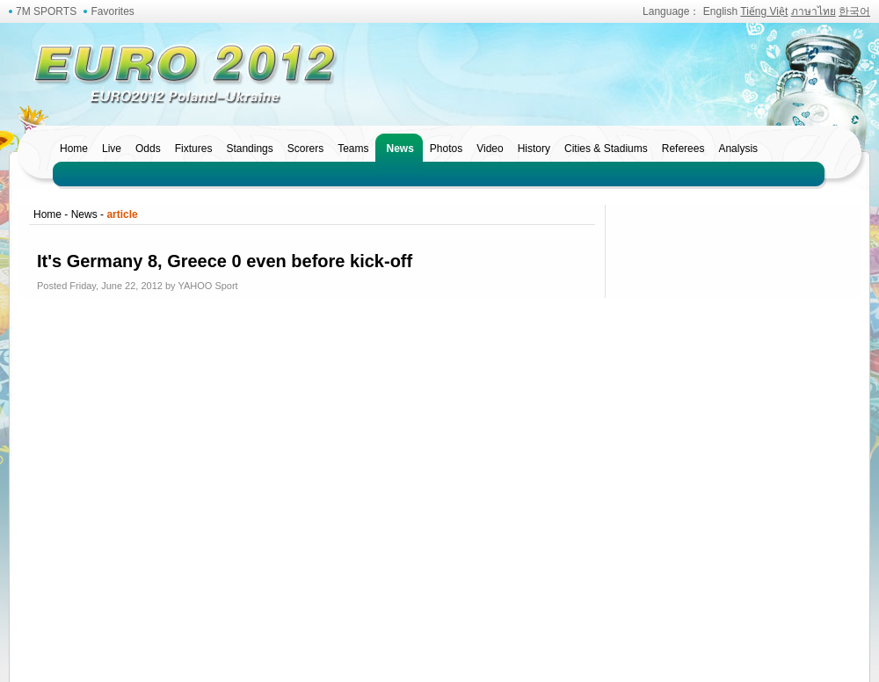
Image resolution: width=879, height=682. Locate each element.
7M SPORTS (46, 11)
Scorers (305, 148)
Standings (249, 148)
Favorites (112, 11)
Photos (446, 148)
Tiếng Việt (764, 11)
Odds (148, 148)
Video (489, 148)
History (534, 148)
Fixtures (194, 148)
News (399, 148)
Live (111, 148)
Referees (683, 148)
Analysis (738, 148)
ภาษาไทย (813, 11)
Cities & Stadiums (606, 148)
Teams (353, 148)
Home (74, 148)
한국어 (854, 11)
